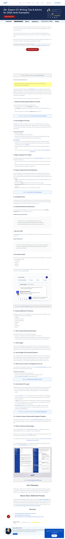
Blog (33, 2)
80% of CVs (31, 429)
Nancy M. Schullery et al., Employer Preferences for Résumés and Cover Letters (29, 516)
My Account (57, 2)
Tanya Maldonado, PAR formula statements (22, 515)
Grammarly (30, 434)
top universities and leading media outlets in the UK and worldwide (28, 505)
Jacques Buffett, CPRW (17, 528)
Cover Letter (28, 2)
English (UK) (48, 2)
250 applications (32, 89)
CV (23, 2)
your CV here (26, 270)
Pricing (42, 2)
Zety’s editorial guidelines (44, 499)
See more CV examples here (39, 75)
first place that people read (38, 158)
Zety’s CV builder (25, 306)
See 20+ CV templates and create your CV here (40, 45)
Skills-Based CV (16, 140)
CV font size (20, 395)
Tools (20, 2)
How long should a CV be (19, 405)
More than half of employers (41, 367)
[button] (32, 21)
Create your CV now (9, 16)
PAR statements (18, 234)
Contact (37, 2)
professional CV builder (37, 419)
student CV (27, 144)
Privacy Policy (55, 532)
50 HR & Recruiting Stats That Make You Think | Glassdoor (25, 513)
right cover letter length (23, 376)
